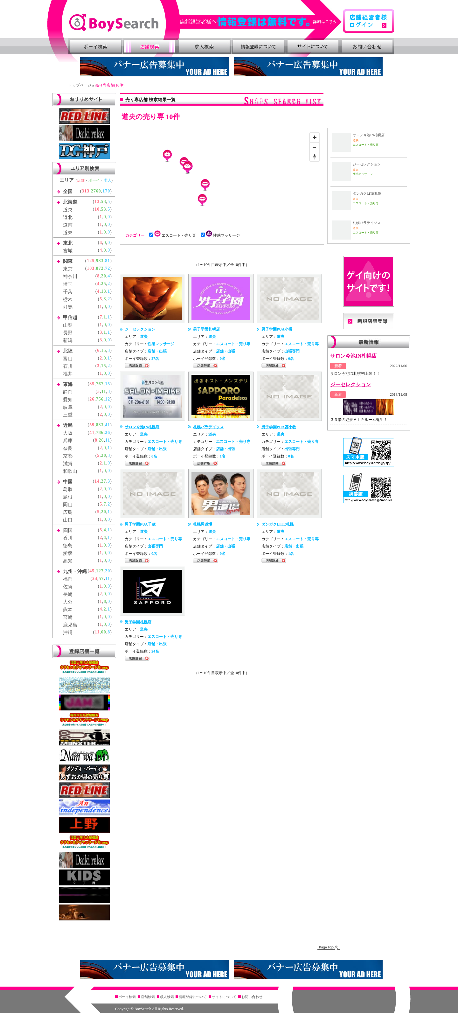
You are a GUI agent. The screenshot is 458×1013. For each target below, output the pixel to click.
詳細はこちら (261, 22)
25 (103, 283)
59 (91, 425)
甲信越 (70, 317)
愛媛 (68, 553)
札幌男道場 (202, 524)
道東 (68, 232)
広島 (68, 512)
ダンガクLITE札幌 (277, 524)
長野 (68, 332)
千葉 (68, 291)
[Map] (222, 177)
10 (97, 209)
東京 (68, 268)
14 (97, 481)
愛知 (68, 399)
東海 (68, 384)
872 (100, 268)
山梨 (68, 325)
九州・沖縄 (75, 571)
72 (107, 268)
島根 (68, 497)
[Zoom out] (314, 147)
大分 (68, 601)
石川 (68, 366)
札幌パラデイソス (208, 427)
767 (100, 383)
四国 (68, 530)
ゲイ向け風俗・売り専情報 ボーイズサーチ (113, 23)
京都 (68, 455)
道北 (68, 217)
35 (91, 383)
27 (103, 481)
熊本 (68, 609)
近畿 (68, 425)
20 (103, 276)
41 (107, 425)
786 (100, 432)
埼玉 (68, 284)
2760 (96, 191)
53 (103, 201)
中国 (68, 481)
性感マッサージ (222, 235)
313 (85, 191)
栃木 (68, 299)
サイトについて (313, 46)
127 (100, 571)
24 (94, 578)
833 (100, 425)
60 (103, 632)
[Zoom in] (314, 137)
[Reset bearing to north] (314, 156)
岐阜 (68, 407)
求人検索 (204, 46)
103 (90, 268)
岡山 (68, 504)
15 (103, 350)
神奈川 (70, 276)
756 (100, 399)
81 (107, 260)
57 (101, 578)
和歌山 (70, 471)
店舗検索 (150, 46)
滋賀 (68, 463)
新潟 (68, 340)
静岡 (68, 392)
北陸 (68, 350)
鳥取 (68, 489)
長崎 (68, 594)
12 (107, 399)
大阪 (68, 433)
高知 (68, 560)
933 (100, 260)
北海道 (70, 202)
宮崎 (68, 617)
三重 (68, 414)
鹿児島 (70, 624)
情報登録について (259, 46)
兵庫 (68, 440)
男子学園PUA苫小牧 (278, 427)
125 (90, 260)
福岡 (68, 579)
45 (91, 571)
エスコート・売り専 (174, 235)
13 (97, 201)
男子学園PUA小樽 (276, 329)
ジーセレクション (140, 329)
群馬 (68, 307)
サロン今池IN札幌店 (142, 427)
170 (106, 191)
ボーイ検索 (95, 46)
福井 (68, 373)
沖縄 (68, 632)
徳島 (68, 545)
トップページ (79, 85)
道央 (68, 209)
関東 (68, 261)
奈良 (68, 448)
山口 (68, 519)
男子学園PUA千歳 (140, 524)
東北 (68, 243)
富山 (68, 358)
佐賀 (68, 586)
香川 (68, 538)
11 (103, 391)
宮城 (68, 250)
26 (91, 399)
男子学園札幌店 (206, 329)
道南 (68, 224)
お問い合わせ (367, 46)
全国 (68, 191)
